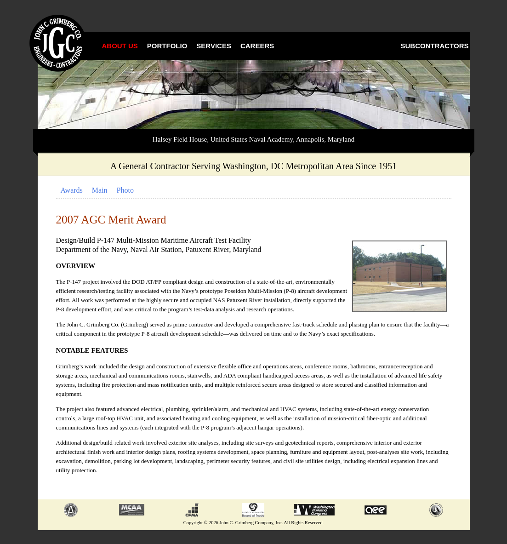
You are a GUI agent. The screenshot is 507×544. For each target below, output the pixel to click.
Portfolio (167, 46)
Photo (125, 190)
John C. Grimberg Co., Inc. (58, 44)
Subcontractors (435, 46)
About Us (120, 46)
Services (213, 46)
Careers (257, 46)
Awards (72, 190)
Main (100, 190)
